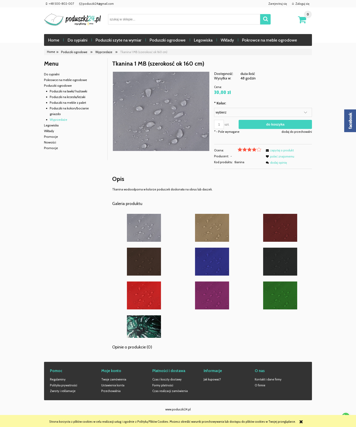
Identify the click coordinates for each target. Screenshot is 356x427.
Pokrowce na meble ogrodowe (65, 80)
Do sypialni (51, 74)
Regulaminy (58, 379)
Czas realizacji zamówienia (170, 391)
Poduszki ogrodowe (58, 86)
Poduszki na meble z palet (68, 103)
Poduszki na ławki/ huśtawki (68, 91)
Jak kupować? (212, 379)
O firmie (260, 385)
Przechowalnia (111, 391)
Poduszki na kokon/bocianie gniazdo (69, 111)
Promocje (51, 137)
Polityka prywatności (63, 385)
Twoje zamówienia (113, 379)
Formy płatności (162, 385)
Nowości (50, 142)
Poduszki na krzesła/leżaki (67, 97)
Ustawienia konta (112, 385)
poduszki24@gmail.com (98, 3)
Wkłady (49, 131)
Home (51, 52)
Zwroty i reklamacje (63, 391)
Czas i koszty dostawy (167, 379)
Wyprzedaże (58, 120)
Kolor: (220, 103)
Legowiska (51, 125)
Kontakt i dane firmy (268, 379)
